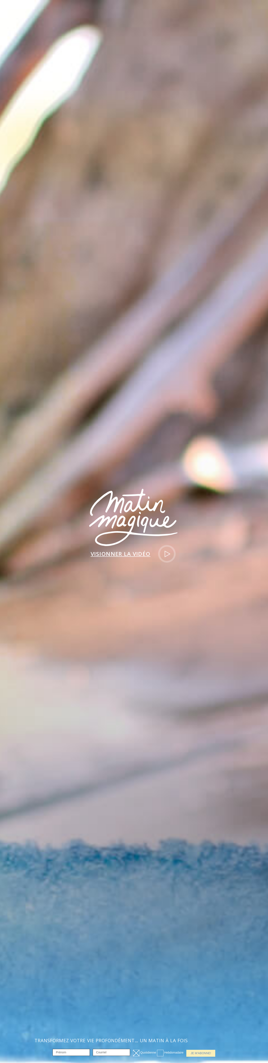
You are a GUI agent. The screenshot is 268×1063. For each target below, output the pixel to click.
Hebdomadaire (174, 1052)
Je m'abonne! (201, 1053)
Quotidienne (148, 1052)
